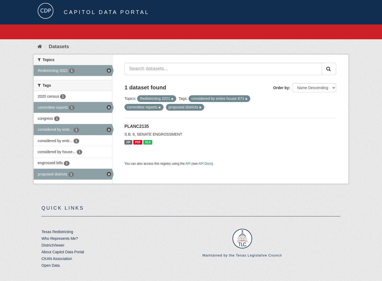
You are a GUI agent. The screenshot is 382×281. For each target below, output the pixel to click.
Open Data (50, 265)
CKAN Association (56, 259)
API (187, 164)
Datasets (59, 46)
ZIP (128, 142)
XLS (148, 142)
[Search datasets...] (223, 69)
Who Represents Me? (59, 238)
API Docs (205, 164)
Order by (281, 88)
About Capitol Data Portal (62, 252)
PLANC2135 (136, 126)
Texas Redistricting (57, 232)
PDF (138, 142)
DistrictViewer (52, 245)
